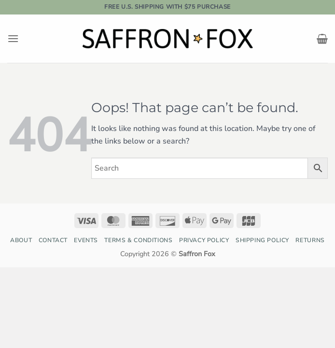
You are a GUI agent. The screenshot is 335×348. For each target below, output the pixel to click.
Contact (53, 240)
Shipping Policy (262, 240)
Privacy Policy (204, 240)
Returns (309, 240)
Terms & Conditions (138, 240)
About (21, 240)
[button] (13, 38)
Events (86, 240)
